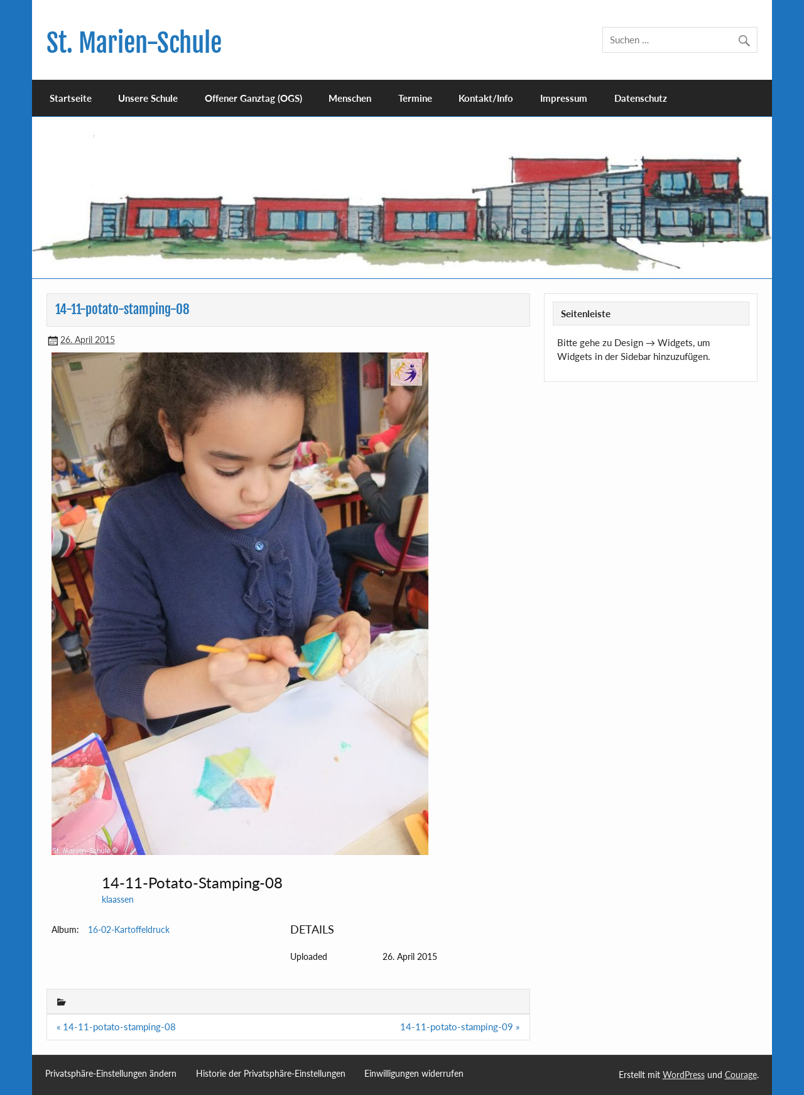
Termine (415, 98)
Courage (741, 1074)
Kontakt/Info (486, 98)
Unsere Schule (148, 98)
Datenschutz (640, 98)
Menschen (350, 98)
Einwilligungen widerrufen (414, 1073)
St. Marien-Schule (134, 43)
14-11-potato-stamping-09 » (459, 1026)
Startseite (71, 98)
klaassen (118, 899)
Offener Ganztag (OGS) (253, 98)
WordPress (684, 1074)
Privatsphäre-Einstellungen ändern (111, 1073)
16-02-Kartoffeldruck (129, 929)
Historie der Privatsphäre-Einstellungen (270, 1073)
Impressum (563, 98)
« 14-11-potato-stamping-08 (116, 1026)
